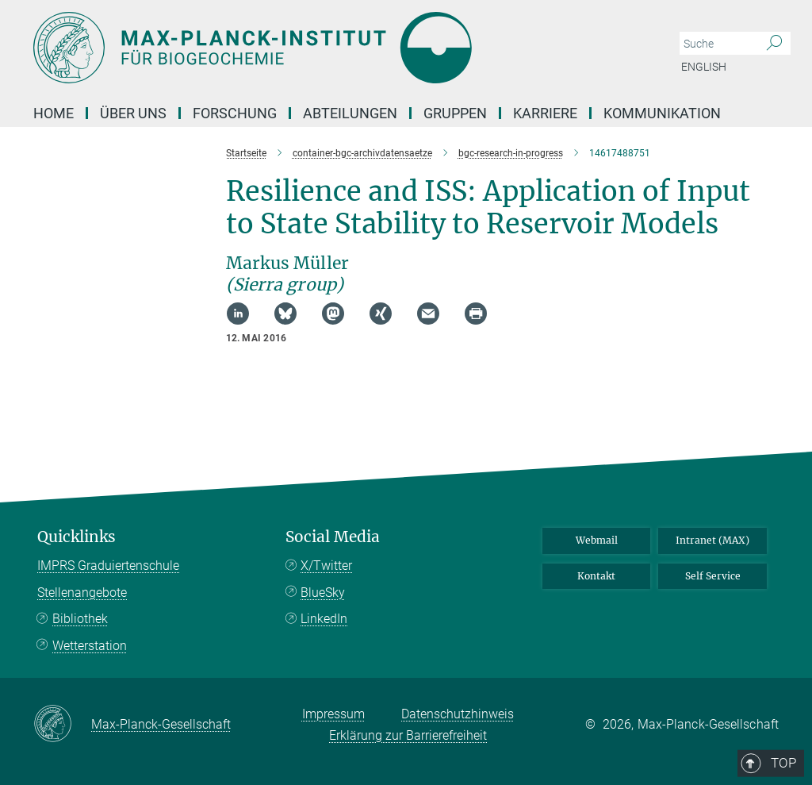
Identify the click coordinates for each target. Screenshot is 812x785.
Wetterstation (89, 645)
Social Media (332, 537)
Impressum (333, 714)
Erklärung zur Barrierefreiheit (408, 735)
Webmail (597, 540)
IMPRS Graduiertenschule (108, 565)
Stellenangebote (82, 592)
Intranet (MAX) (712, 540)
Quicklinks (76, 537)
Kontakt (596, 576)
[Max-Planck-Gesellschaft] (62, 725)
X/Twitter (326, 565)
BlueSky (323, 592)
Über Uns (133, 113)
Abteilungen (350, 113)
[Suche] (774, 44)
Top (756, 471)
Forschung (235, 113)
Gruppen (455, 113)
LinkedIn (324, 618)
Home (53, 113)
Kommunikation (662, 113)
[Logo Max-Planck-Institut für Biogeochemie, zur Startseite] (330, 47)
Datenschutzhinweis (457, 714)
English (703, 66)
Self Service (713, 576)
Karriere (545, 113)
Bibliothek (80, 618)
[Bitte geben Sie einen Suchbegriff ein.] (717, 43)
